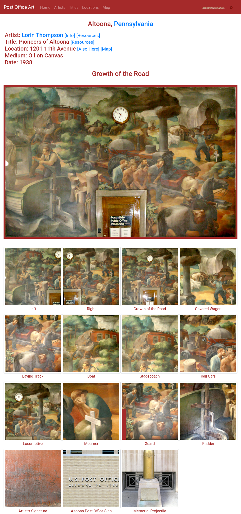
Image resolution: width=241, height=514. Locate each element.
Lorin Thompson (42, 35)
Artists (59, 7)
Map (106, 7)
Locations (90, 7)
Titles (73, 7)
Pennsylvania (133, 24)
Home (45, 7)
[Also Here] (88, 49)
